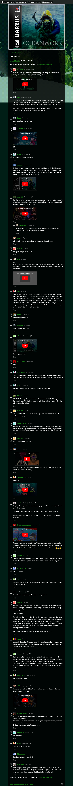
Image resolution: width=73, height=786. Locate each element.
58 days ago (25, 118)
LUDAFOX (19, 165)
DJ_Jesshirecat (21, 128)
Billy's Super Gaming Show (24, 525)
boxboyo (19, 385)
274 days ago (24, 259)
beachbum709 (20, 764)
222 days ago (26, 248)
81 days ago (29, 128)
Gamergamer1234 (21, 568)
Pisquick (19, 314)
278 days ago (25, 314)
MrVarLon (19, 336)
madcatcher (20, 477)
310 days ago (29, 361)
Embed (31, 784)
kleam (18, 291)
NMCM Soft (20, 325)
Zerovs (18, 259)
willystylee (19, 654)
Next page (42, 65)
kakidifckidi (20, 69)
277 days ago (24, 291)
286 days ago (26, 336)
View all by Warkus (19, 784)
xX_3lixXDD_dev (21, 361)
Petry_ (18, 238)
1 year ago (25, 396)
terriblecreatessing (22, 713)
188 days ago (26, 165)
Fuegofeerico (20, 555)
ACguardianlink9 (21, 675)
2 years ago (25, 743)
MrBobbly (19, 686)
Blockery (19, 118)
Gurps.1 (19, 154)
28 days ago (27, 69)
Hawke (18, 97)
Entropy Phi (20, 197)
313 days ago (29, 372)
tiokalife (19, 579)
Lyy (17, 591)
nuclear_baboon (21, 372)
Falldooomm (20, 410)
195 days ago (27, 197)
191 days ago (30, 225)
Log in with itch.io (15, 61)
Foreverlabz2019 (21, 423)
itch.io (11, 784)
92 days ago (25, 154)
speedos (19, 639)
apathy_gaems (20, 438)
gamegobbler (22, 225)
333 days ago (25, 385)
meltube (19, 449)
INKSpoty (19, 743)
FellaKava (19, 602)
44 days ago (24, 97)
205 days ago (24, 238)
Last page (49, 65)
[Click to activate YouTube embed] (25, 84)
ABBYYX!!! (19, 396)
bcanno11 (19, 248)
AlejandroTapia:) (21, 754)
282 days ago (27, 325)
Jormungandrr (20, 732)
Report (26, 784)
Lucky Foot (19, 502)
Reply (14, 92)
